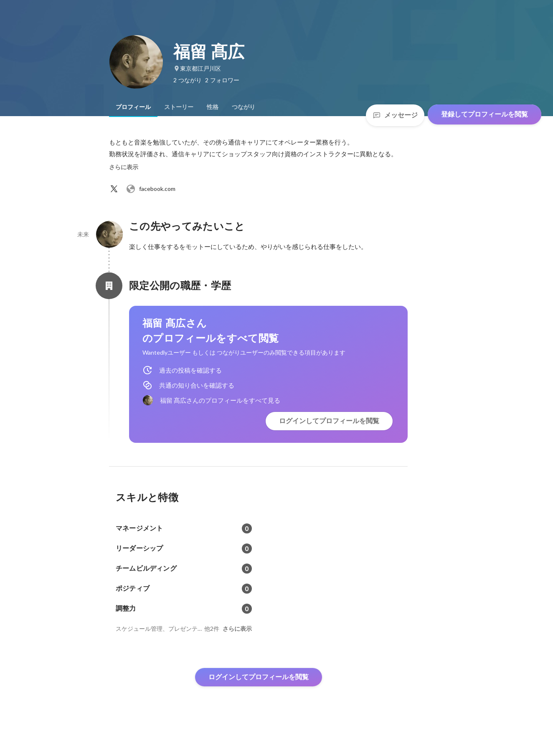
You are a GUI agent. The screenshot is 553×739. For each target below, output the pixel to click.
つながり (243, 107)
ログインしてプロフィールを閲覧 (329, 421)
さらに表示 (123, 167)
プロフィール (133, 107)
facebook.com (150, 189)
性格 (212, 107)
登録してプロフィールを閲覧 (484, 114)
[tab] (133, 107)
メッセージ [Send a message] (395, 115)
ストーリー (178, 107)
